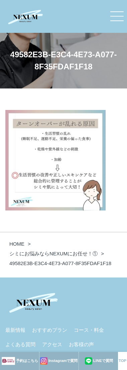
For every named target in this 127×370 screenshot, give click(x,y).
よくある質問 (20, 344)
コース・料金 (89, 330)
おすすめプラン (49, 330)
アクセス (52, 344)
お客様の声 (81, 344)
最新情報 (15, 330)
